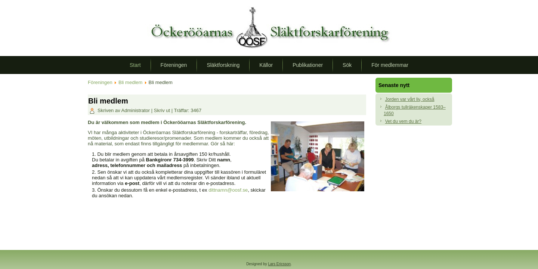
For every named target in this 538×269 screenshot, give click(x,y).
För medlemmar (389, 65)
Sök (347, 65)
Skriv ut (162, 110)
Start (135, 65)
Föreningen (174, 65)
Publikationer (308, 65)
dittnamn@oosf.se (228, 190)
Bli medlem (130, 82)
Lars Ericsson (279, 264)
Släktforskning (223, 65)
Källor (266, 65)
